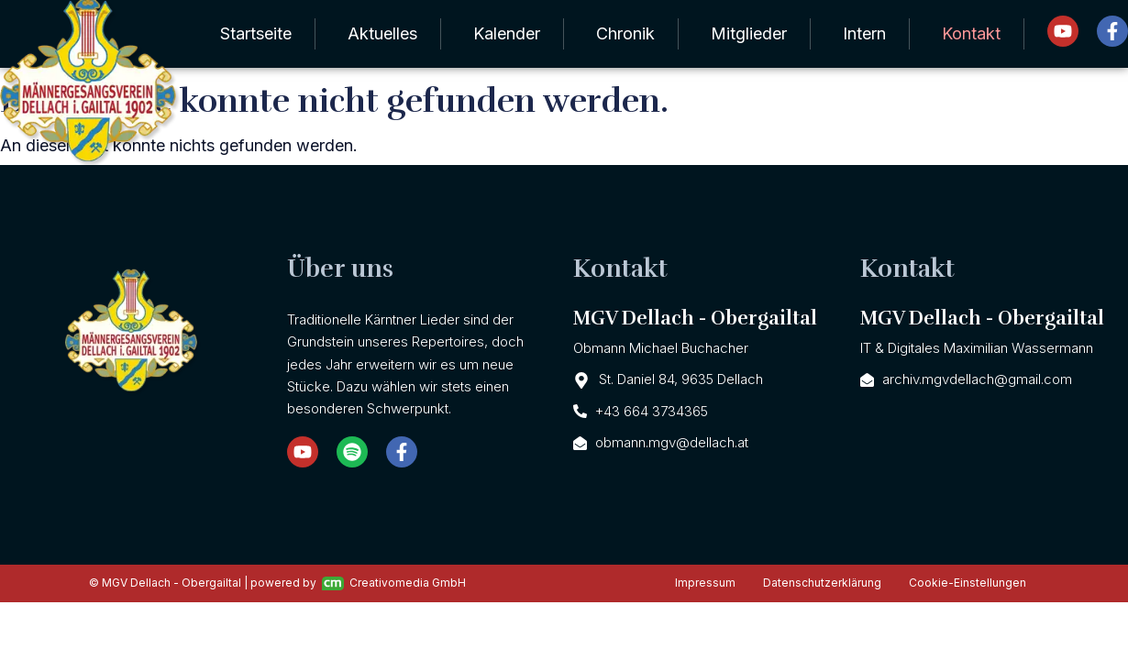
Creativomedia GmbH (394, 583)
